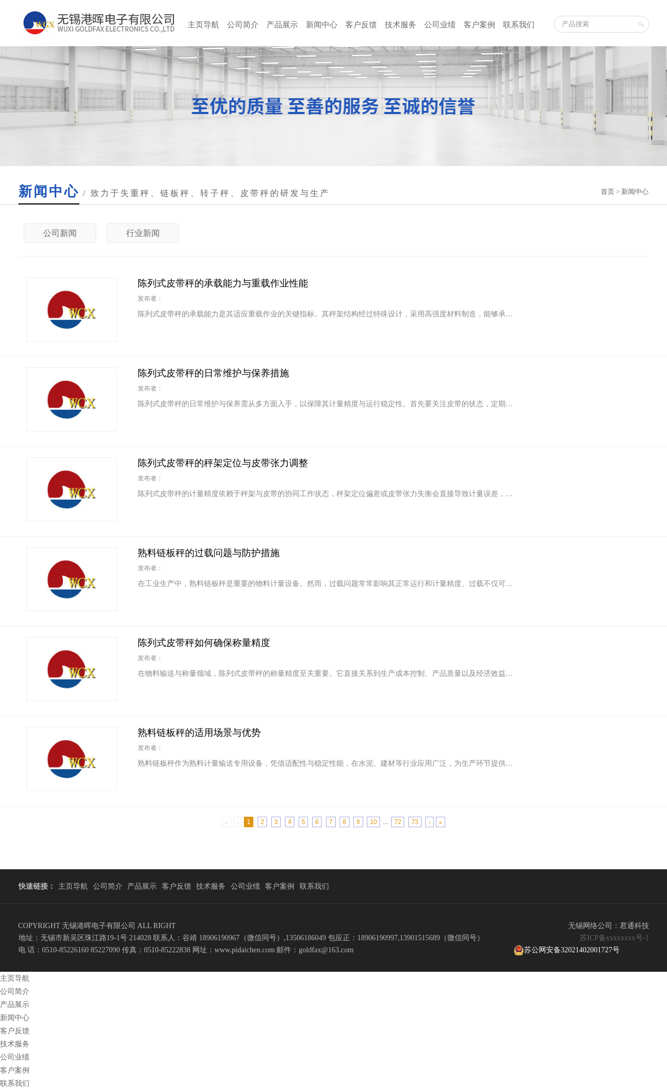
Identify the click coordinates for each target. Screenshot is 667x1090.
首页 (607, 192)
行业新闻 (143, 233)
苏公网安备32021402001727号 (567, 950)
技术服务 (400, 24)
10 (373, 822)
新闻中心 (321, 24)
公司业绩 (440, 24)
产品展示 (282, 24)
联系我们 (519, 24)
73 (415, 822)
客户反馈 (361, 24)
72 (397, 822)
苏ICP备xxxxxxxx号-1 (614, 938)
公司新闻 (60, 233)
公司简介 (243, 24)
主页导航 (203, 24)
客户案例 (479, 24)
